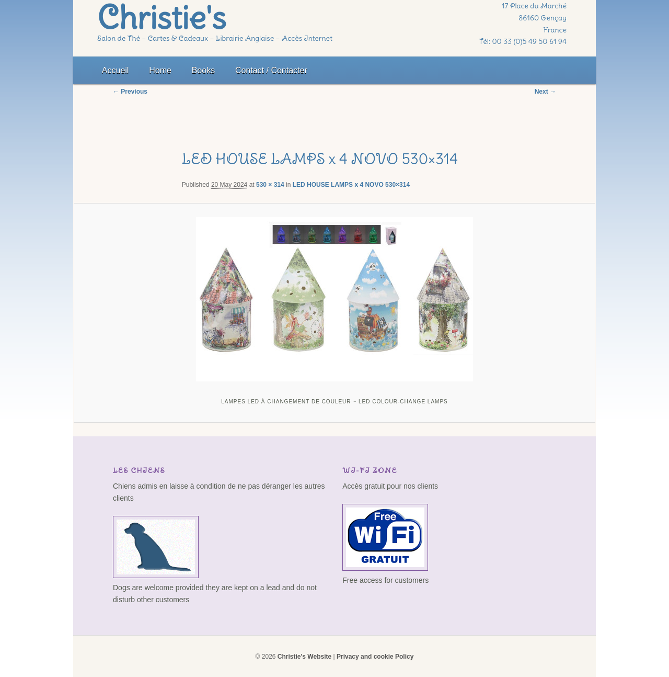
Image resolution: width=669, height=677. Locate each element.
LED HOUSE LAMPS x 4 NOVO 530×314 (351, 184)
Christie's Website (304, 656)
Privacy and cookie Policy (375, 656)
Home (160, 70)
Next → (545, 91)
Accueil (115, 70)
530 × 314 (270, 184)
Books (203, 70)
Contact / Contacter (271, 70)
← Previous (130, 91)
